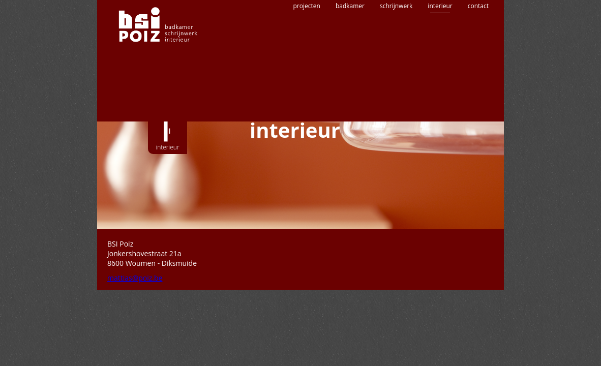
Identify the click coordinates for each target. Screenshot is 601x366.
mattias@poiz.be (134, 278)
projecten (306, 39)
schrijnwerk (396, 39)
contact (478, 39)
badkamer (350, 39)
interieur (440, 39)
